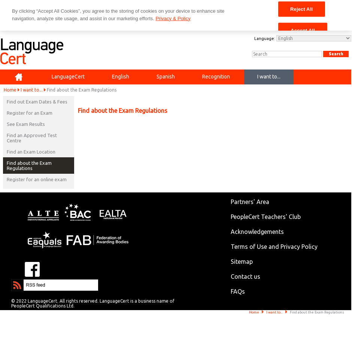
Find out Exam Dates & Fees (37, 101)
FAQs (238, 291)
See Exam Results (26, 124)
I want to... (32, 89)
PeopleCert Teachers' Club (266, 216)
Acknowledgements (257, 231)
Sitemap (242, 261)
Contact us (245, 276)
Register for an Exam (29, 112)
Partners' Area (250, 201)
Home (10, 89)
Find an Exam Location (31, 151)
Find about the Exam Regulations (29, 165)
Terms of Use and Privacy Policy (274, 246)
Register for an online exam (37, 179)
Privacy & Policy (172, 18)
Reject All (301, 9)
